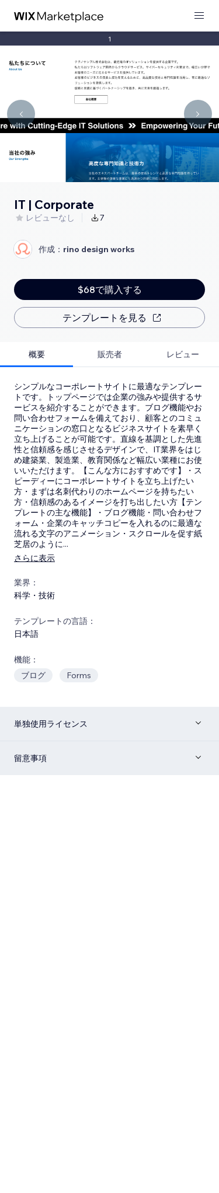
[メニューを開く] (199, 16)
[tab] (36, 354)
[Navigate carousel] (21, 114)
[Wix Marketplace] (59, 16)
